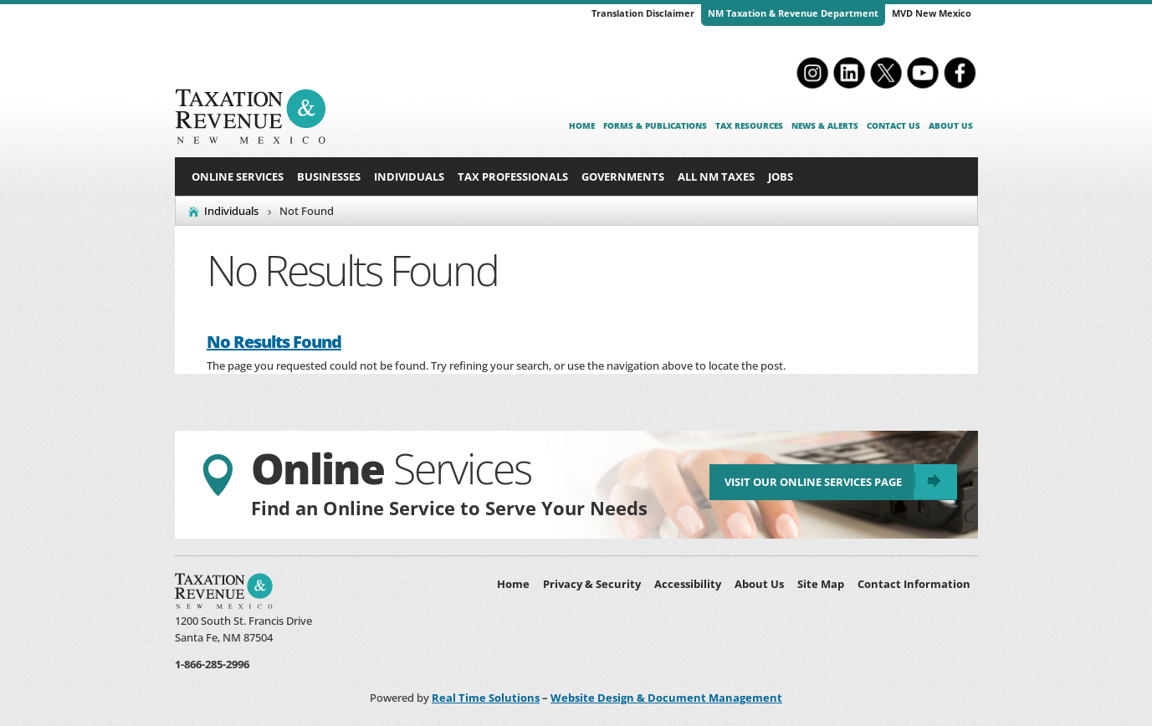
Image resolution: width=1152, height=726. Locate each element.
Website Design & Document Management (666, 697)
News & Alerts (824, 125)
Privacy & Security (592, 583)
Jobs (780, 176)
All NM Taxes (716, 176)
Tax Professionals (513, 176)
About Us (951, 125)
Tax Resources (749, 125)
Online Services (238, 176)
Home (582, 125)
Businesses (329, 176)
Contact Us (893, 125)
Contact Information (914, 583)
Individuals (409, 176)
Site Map (820, 583)
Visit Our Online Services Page (811, 483)
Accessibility (687, 583)
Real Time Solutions (486, 697)
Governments (622, 176)
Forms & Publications (655, 125)
